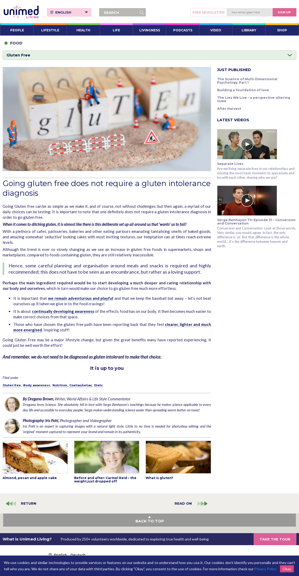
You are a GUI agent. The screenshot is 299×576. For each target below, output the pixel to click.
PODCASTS (182, 30)
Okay (287, 569)
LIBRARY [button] (249, 30)
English (71, 12)
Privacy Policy (265, 569)
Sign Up (284, 12)
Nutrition (59, 385)
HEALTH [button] (83, 30)
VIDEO (215, 30)
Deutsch (78, 555)
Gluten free (12, 385)
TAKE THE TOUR (275, 539)
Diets (98, 385)
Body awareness (36, 385)
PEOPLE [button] (17, 30)
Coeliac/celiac (80, 385)
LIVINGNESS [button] (149, 30)
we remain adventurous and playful (80, 298)
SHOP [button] (282, 30)
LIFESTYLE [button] (50, 30)
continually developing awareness (63, 311)
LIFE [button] (116, 30)
